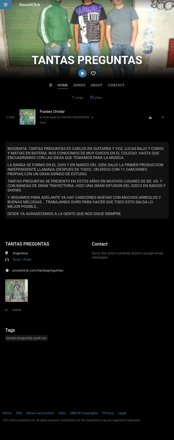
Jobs (62, 413)
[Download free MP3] (150, 117)
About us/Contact (40, 413)
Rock (17, 260)
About (97, 85)
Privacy (108, 413)
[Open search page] (169, 4)
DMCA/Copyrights (84, 413)
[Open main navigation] (5, 4)
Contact (116, 85)
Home (63, 85)
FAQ (19, 413)
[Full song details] (163, 117)
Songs (79, 85)
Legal (122, 413)
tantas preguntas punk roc (26, 338)
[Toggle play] (11, 117)
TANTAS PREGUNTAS (27, 244)
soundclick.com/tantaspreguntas (37, 270)
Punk (43, 122)
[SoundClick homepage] (30, 4)
